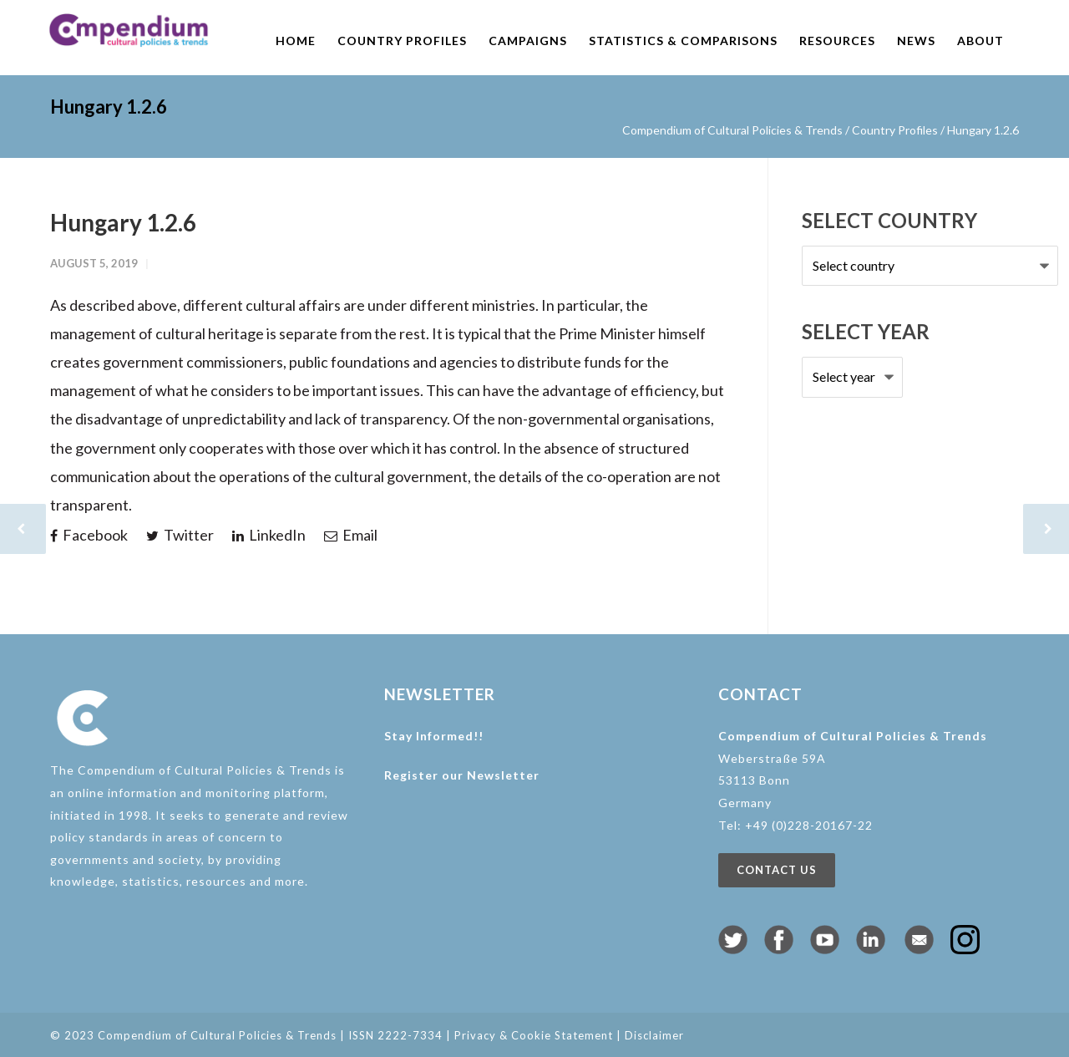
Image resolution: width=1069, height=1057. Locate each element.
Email (350, 535)
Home (296, 40)
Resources (837, 40)
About (980, 40)
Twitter (180, 535)
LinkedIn (269, 535)
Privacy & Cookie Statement (533, 1035)
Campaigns (528, 40)
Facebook (89, 535)
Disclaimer (654, 1035)
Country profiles (402, 40)
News (916, 40)
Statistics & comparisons (683, 40)
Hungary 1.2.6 (123, 222)
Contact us (777, 870)
